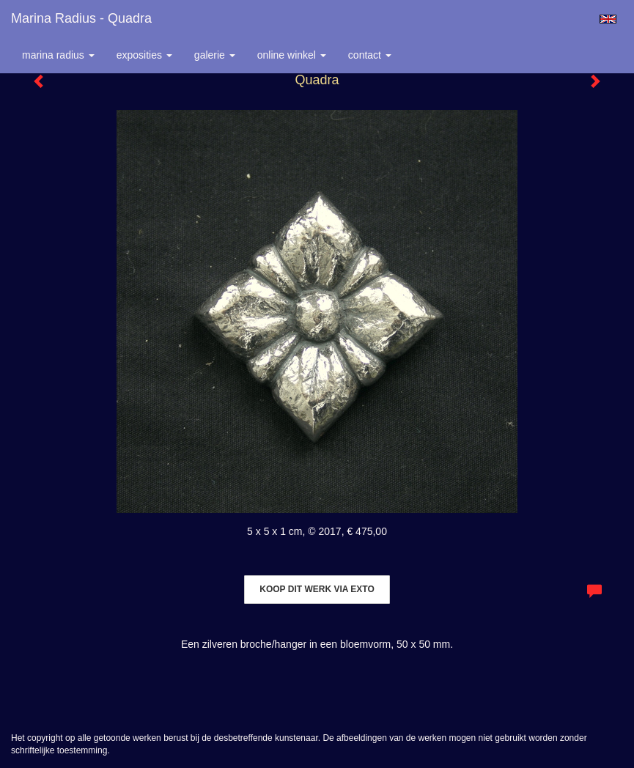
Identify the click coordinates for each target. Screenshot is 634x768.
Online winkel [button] (291, 55)
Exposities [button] (144, 55)
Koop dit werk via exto (316, 589)
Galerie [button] (214, 55)
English (608, 19)
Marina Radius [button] (58, 55)
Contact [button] (369, 55)
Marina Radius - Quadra (81, 18)
